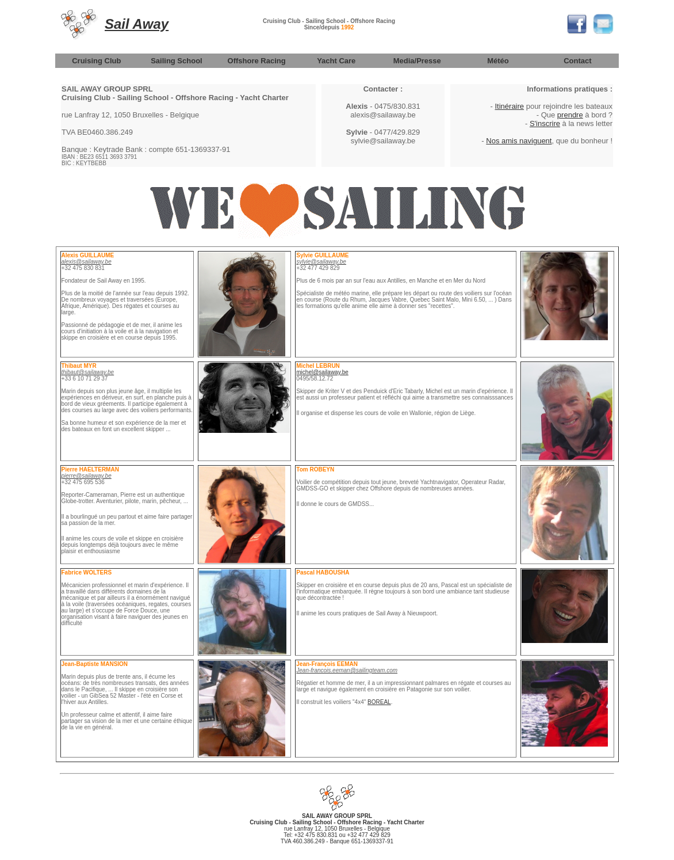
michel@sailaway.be (322, 372)
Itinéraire (509, 106)
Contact (577, 60)
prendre (570, 115)
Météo (498, 60)
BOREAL (379, 702)
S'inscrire (545, 123)
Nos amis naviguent (519, 140)
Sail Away (136, 24)
